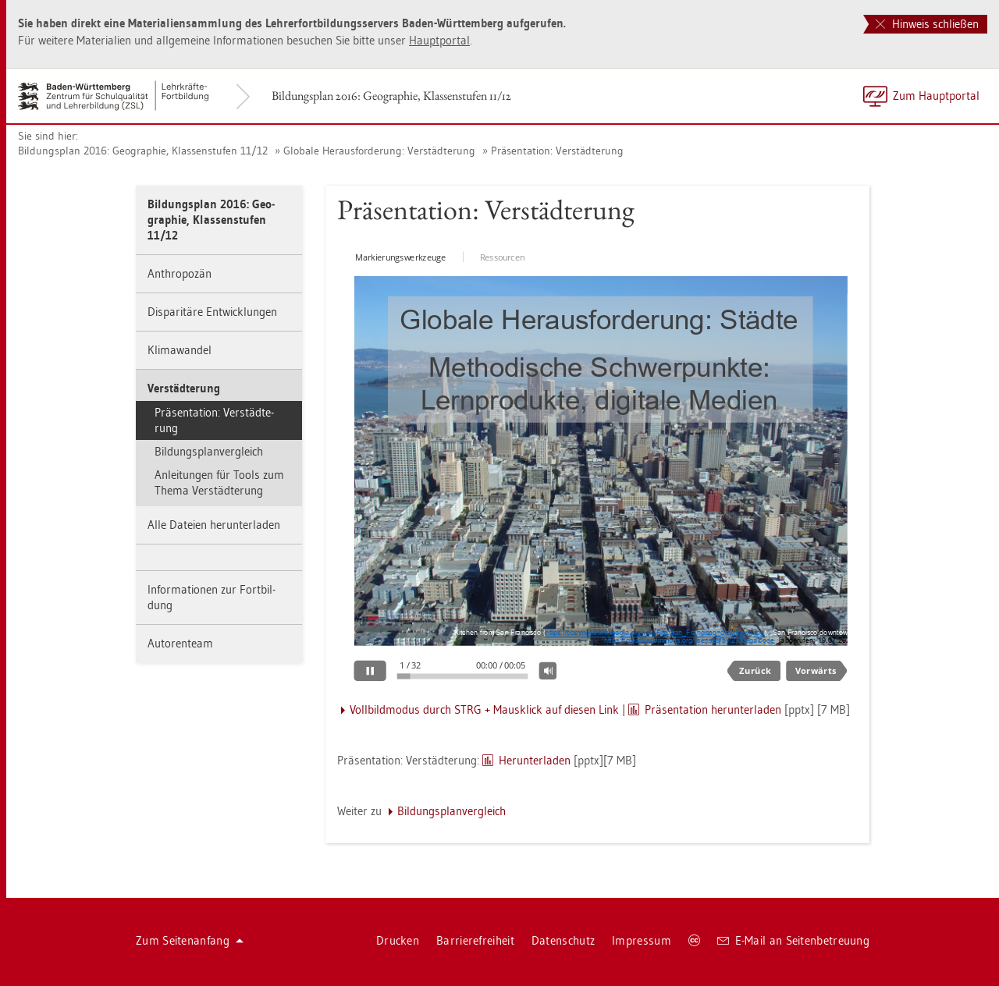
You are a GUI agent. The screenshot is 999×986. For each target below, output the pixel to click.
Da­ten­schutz (563, 940)
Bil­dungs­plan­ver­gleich (209, 451)
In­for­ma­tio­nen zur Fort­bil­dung (212, 597)
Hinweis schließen (927, 23)
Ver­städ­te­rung (184, 388)
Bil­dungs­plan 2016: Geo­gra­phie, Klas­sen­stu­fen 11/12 (391, 95)
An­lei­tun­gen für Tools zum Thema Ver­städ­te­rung (219, 482)
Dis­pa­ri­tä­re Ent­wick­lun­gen (212, 311)
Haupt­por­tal (439, 40)
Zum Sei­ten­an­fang (190, 940)
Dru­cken (397, 940)
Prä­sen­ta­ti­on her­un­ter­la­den (713, 709)
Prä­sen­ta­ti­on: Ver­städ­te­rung (557, 151)
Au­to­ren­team (180, 643)
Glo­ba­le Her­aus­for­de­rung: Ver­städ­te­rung (379, 151)
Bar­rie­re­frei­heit (475, 940)
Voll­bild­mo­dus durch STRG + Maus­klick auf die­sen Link (484, 709)
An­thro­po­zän (180, 273)
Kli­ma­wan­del (180, 349)
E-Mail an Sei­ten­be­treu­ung (793, 940)
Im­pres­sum (641, 940)
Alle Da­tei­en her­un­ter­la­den (214, 524)
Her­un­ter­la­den (535, 760)
